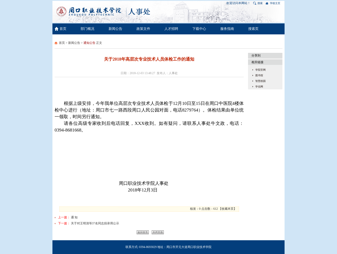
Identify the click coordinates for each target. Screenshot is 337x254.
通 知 (74, 217)
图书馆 (259, 75)
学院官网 (260, 69)
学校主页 (275, 3)
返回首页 (143, 232)
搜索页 (253, 29)
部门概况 (87, 29)
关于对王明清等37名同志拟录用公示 (95, 223)
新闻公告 (115, 29)
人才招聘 (171, 29)
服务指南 (227, 29)
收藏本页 (228, 208)
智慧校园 (260, 81)
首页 (63, 29)
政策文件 (143, 29)
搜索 (260, 3)
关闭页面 (158, 232)
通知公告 (89, 42)
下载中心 (199, 29)
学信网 (259, 86)
